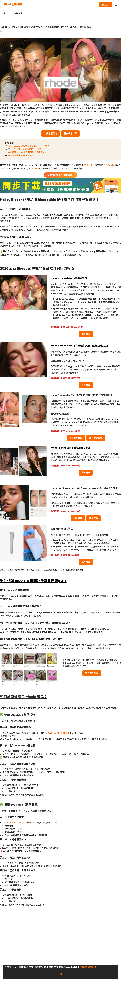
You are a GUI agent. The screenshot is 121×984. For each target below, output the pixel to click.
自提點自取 (108, 165)
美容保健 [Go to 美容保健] (18, 13)
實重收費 (88, 165)
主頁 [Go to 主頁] (5, 13)
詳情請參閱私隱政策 (88, 967)
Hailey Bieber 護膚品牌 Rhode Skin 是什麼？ (28, 146)
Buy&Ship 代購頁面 (16, 822)
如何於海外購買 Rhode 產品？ (22, 155)
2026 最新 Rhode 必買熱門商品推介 (25, 149)
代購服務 (34, 168)
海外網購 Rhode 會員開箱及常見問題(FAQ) (28, 152)
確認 (60, 974)
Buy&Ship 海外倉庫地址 (59, 732)
